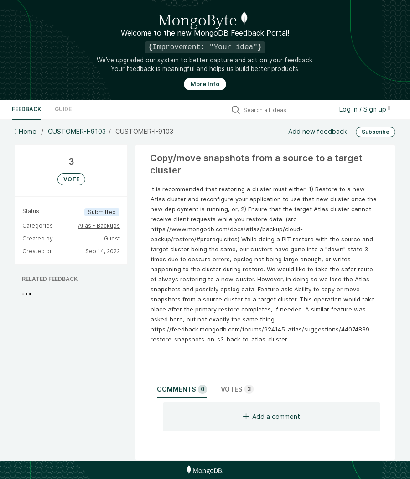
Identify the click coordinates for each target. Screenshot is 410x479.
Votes (237, 389)
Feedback (26, 109)
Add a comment (271, 416)
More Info (205, 84)
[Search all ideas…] (286, 109)
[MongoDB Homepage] (205, 469)
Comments (182, 389)
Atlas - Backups (99, 225)
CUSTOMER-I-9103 (77, 131)
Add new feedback (317, 131)
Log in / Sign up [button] (364, 109)
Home (26, 131)
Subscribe (375, 131)
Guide (63, 109)
